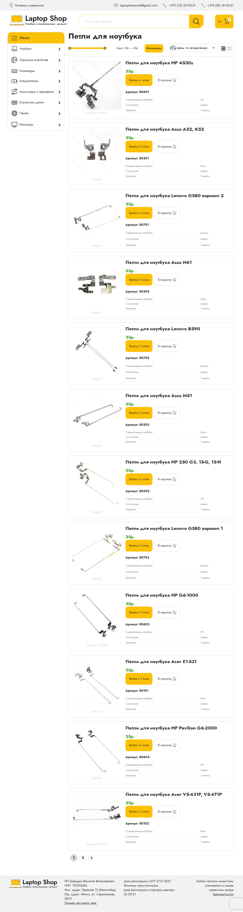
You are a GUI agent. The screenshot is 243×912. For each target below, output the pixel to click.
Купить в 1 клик (139, 80)
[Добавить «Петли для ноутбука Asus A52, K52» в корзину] (168, 147)
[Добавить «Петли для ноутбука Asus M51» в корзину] (168, 414)
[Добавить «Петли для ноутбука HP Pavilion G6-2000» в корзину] (168, 747)
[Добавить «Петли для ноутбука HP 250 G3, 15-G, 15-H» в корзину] (168, 481)
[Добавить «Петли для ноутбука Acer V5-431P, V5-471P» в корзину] (168, 814)
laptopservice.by (223, 894)
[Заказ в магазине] (195, 48)
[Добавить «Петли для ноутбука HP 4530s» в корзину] (168, 80)
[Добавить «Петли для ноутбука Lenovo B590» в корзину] (168, 347)
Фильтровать (154, 48)
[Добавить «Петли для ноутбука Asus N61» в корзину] (168, 280)
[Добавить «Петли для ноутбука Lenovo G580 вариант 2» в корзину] (168, 213)
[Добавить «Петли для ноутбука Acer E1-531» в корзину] (168, 681)
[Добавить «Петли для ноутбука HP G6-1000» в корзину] (168, 614)
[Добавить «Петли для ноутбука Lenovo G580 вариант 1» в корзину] (168, 547)
